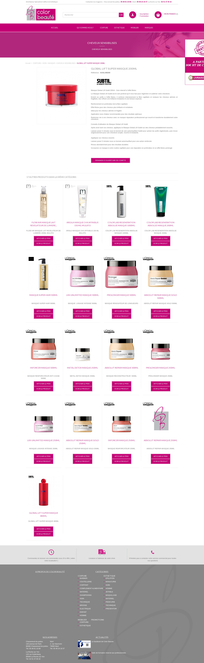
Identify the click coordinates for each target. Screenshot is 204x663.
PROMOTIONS (97, 620)
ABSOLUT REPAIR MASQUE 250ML (160, 440)
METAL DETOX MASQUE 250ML (82, 367)
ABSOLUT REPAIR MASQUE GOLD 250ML (82, 441)
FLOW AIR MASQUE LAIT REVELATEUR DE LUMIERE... (43, 224)
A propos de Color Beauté (50, 571)
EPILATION (110, 578)
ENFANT (83, 612)
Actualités (102, 637)
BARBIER (83, 578)
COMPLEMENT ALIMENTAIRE (91, 588)
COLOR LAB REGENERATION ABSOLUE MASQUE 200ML (160, 224)
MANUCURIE (111, 582)
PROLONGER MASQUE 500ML (121, 295)
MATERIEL (84, 592)
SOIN (82, 599)
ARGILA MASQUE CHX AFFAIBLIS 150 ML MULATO (82, 224)
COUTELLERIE (86, 582)
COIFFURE (82, 576)
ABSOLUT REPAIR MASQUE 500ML (121, 367)
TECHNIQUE (85, 602)
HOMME (83, 615)
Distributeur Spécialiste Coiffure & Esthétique (42, 2)
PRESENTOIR (111, 609)
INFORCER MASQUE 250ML (121, 440)
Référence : (95, 73)
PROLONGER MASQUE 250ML (160, 367)
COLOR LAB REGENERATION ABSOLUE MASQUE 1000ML (121, 224)
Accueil (28, 63)
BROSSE (83, 605)
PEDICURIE (110, 602)
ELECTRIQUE (85, 609)
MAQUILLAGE (111, 595)
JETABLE (109, 592)
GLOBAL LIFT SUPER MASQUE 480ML (43, 514)
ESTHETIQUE (109, 576)
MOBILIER (82, 620)
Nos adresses (50, 637)
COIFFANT (84, 585)
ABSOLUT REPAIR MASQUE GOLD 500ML (160, 296)
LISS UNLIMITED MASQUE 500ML (82, 295)
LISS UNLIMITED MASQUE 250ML (43, 440)
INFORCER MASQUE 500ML (43, 367)
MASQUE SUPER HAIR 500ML (43, 295)
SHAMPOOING (86, 595)
